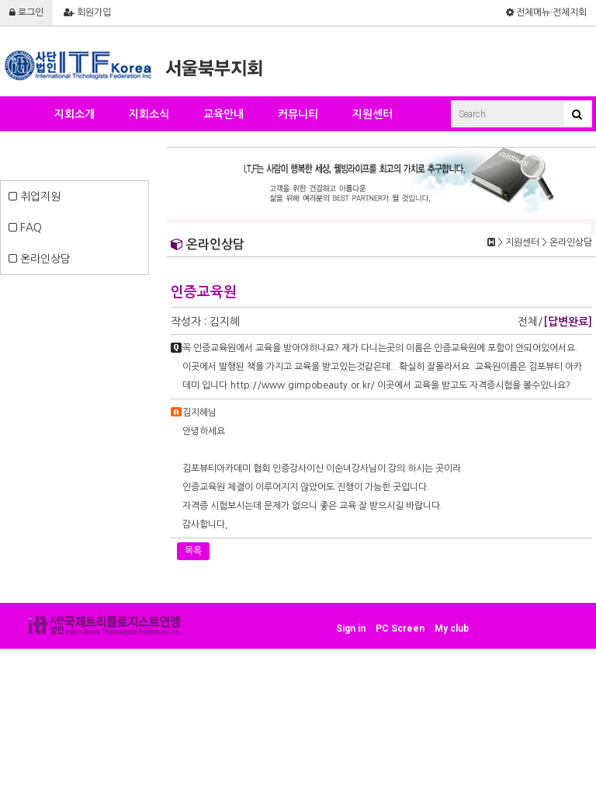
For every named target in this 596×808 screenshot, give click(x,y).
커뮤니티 (298, 114)
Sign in (351, 628)
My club (452, 628)
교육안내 (223, 114)
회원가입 (87, 12)
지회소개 (74, 114)
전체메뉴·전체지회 (546, 12)
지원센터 (372, 114)
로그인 (26, 12)
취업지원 (35, 196)
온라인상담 (40, 258)
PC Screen (400, 628)
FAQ (25, 227)
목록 (193, 551)
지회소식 (149, 114)
